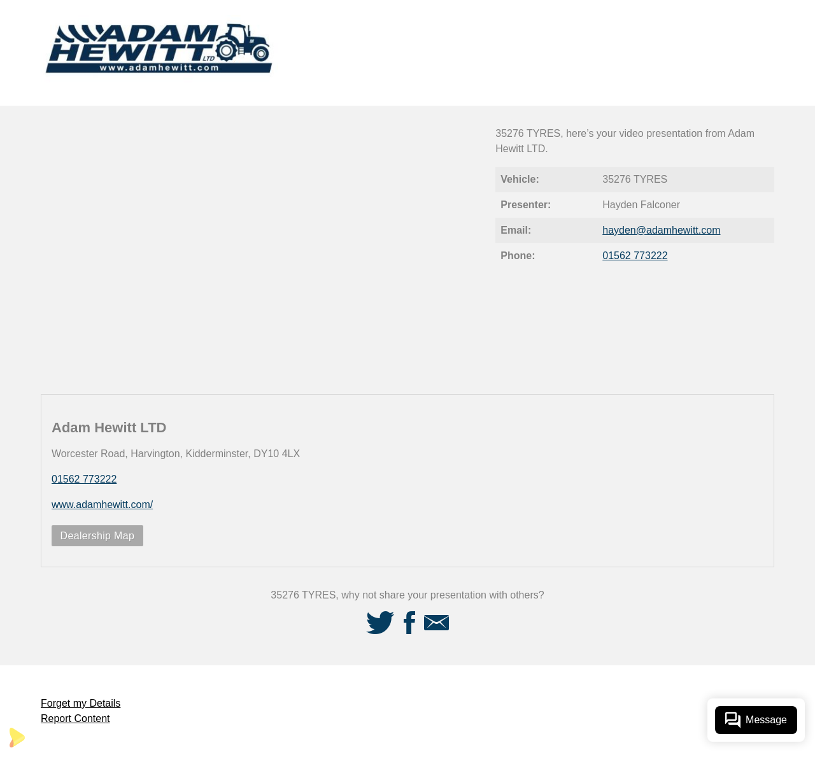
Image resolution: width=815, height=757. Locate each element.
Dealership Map (97, 535)
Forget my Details (80, 703)
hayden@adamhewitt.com (661, 230)
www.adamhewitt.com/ (102, 504)
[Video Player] (261, 250)
